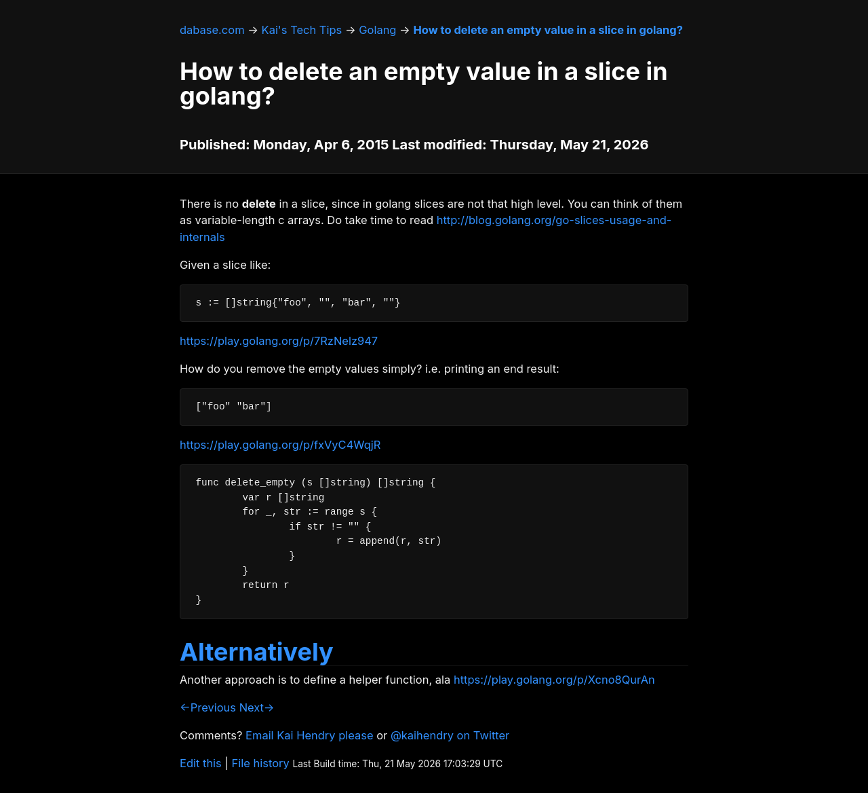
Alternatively (257, 652)
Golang (377, 30)
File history (261, 763)
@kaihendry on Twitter (450, 735)
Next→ (257, 707)
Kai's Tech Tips (302, 30)
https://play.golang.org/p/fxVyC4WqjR (280, 444)
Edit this (201, 763)
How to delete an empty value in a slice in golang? (548, 30)
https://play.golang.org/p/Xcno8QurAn (554, 679)
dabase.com (212, 30)
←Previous (208, 707)
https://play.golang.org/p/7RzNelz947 (279, 341)
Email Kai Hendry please (309, 735)
